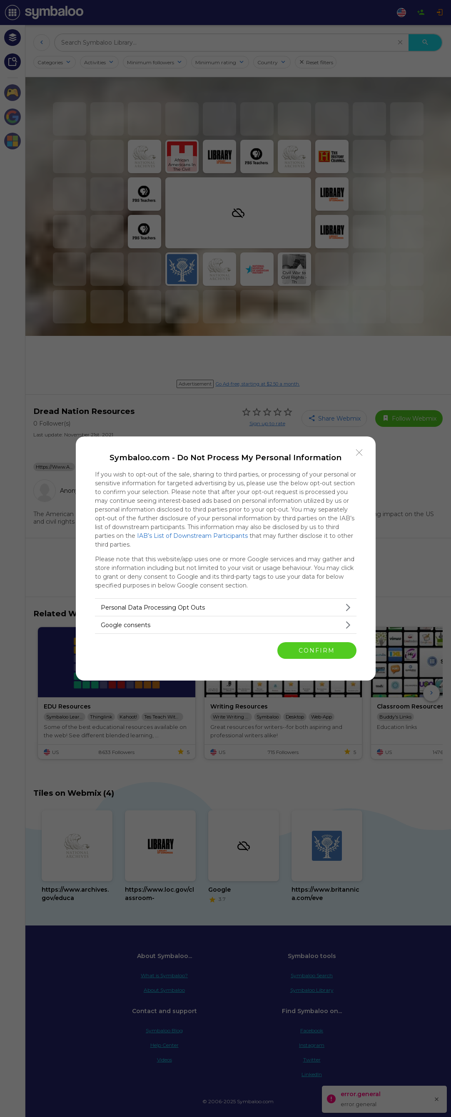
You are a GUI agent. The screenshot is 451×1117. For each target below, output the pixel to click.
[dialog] (226, 558)
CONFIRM (317, 650)
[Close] (359, 453)
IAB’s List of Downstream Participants (192, 536)
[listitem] (225, 607)
